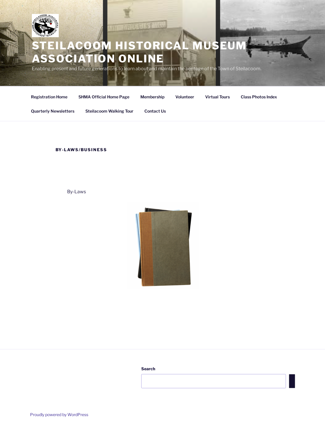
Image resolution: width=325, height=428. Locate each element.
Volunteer (184, 96)
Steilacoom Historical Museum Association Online (139, 52)
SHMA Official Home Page (103, 96)
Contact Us (155, 111)
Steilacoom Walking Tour (109, 111)
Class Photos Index (259, 96)
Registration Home (49, 96)
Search (148, 368)
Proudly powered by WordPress (59, 414)
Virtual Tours (217, 96)
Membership (152, 96)
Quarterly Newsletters (52, 111)
